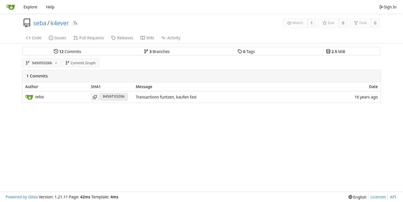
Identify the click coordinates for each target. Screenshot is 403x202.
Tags (246, 51)
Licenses (378, 196)
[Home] (10, 7)
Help (50, 7)
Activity (170, 37)
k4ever (59, 23)
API (393, 196)
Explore (30, 7)
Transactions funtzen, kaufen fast (166, 97)
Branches (157, 51)
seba (39, 23)
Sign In (388, 7)
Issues (57, 37)
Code (33, 37)
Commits (67, 51)
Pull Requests (88, 37)
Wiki (147, 37)
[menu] (357, 197)
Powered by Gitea (22, 196)
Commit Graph (80, 62)
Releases (122, 37)
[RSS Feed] (75, 23)
